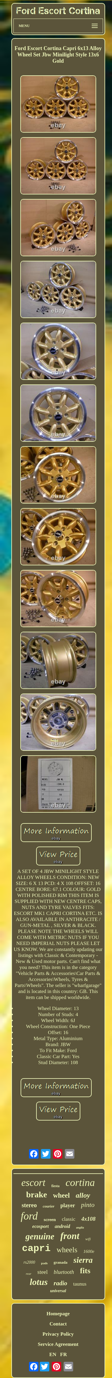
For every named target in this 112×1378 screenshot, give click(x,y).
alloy (83, 1195)
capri (36, 1248)
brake (36, 1194)
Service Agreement (58, 1344)
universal (58, 1291)
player (67, 1205)
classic (68, 1219)
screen (50, 1219)
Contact (58, 1324)
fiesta (55, 1186)
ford (29, 1216)
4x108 (88, 1219)
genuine (39, 1236)
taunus (79, 1284)
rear (28, 1273)
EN (52, 1354)
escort (33, 1182)
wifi (88, 1239)
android (62, 1226)
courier (48, 1206)
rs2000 (29, 1262)
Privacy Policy (57, 1334)
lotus (39, 1282)
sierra (83, 1260)
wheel (61, 1195)
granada (60, 1262)
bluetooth (64, 1272)
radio (60, 1283)
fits (85, 1270)
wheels (66, 1250)
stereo (29, 1205)
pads (44, 1263)
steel (42, 1272)
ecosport (40, 1226)
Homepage (58, 1313)
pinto (87, 1204)
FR (63, 1354)
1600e (88, 1251)
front (69, 1236)
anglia (80, 1227)
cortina (80, 1182)
